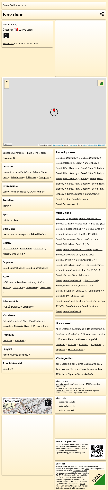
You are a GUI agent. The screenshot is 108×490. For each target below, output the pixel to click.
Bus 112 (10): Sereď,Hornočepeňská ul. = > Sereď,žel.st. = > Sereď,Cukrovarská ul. (79, 249)
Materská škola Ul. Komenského (30, 326)
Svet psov (44, 177)
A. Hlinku (83, 344)
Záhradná (79, 329)
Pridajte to (75, 486)
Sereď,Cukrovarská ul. (67, 204)
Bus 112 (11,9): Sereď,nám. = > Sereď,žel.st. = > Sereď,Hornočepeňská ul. (79, 275)
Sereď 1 (39, 248)
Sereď (16, 158)
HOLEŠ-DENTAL (11, 307)
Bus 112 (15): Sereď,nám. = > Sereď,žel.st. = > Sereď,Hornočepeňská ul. (80, 306)
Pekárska (60, 334)
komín (6, 206)
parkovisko (19, 282)
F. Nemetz (31, 177)
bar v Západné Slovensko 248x (77, 374)
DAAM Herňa (36, 192)
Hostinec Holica (18, 192)
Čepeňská (10, 29)
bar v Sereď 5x (63, 364)
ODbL (87, 469)
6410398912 (61, 386)
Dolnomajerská (94, 329)
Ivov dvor (22, 5)
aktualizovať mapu (71, 384)
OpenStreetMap (58, 145)
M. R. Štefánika (63, 329)
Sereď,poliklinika (64, 163)
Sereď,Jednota (74, 194)
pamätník (7, 340)
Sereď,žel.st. (91, 194)
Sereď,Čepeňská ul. (13, 268)
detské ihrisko (10, 220)
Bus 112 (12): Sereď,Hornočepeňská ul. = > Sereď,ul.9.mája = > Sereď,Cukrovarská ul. (80, 228)
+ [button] (7, 82)
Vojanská (60, 349)
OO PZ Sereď (10, 248)
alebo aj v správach (66, 410)
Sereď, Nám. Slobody (86, 163)
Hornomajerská (75, 349)
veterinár (27, 307)
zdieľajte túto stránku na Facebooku (72, 445)
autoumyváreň (35, 282)
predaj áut (18, 287)
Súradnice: (8, 43)
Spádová (72, 334)
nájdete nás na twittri (67, 402)
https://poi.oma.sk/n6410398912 (94, 145)
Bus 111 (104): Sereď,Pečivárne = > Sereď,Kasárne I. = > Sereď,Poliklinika (77, 239)
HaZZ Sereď (26, 248)
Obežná (72, 344)
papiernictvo (9, 172)
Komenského (64, 339)
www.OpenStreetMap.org (89, 466)
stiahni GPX (61, 390)
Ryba (35, 172)
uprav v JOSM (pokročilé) (89, 384)
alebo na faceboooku (67, 406)
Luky (5, 192)
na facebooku (75, 444)
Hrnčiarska (80, 339)
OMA (12, 5)
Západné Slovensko (13, 153)
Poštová (84, 334)
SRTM (82, 484)
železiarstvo (17, 177)
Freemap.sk (72, 145)
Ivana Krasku (98, 334)
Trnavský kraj (32, 153)
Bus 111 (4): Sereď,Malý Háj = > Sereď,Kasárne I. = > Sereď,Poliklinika (76, 259)
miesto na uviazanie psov (15, 234)
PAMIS (6, 287)
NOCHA (7, 282)
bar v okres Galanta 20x (84, 364)
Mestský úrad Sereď (13, 254)
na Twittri (81, 446)
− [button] (7, 86)
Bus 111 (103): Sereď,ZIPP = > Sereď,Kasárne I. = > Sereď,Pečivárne (77, 285)
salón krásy (24, 172)
